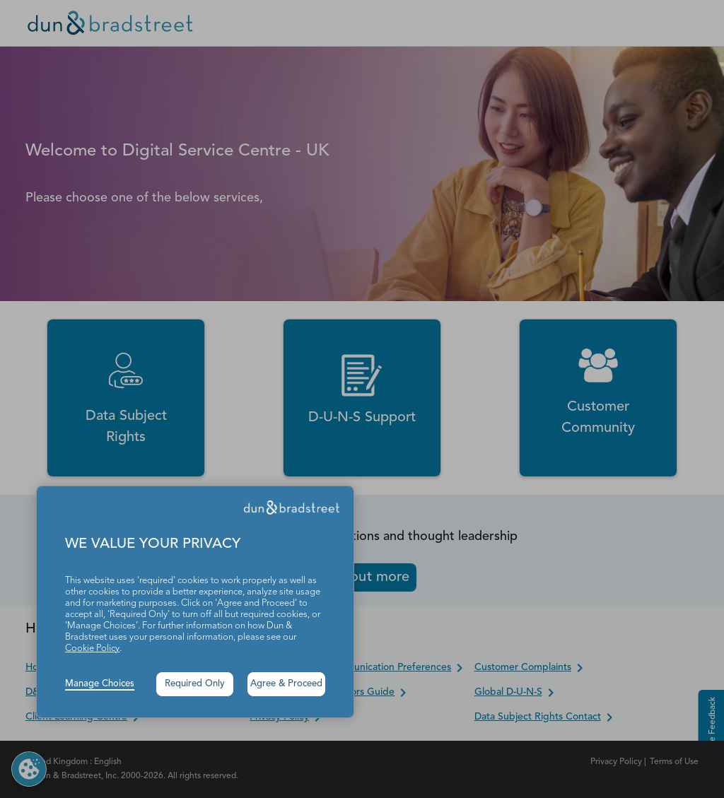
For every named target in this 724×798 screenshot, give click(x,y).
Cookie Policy (92, 648)
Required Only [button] (195, 683)
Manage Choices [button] (99, 683)
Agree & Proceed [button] (286, 683)
